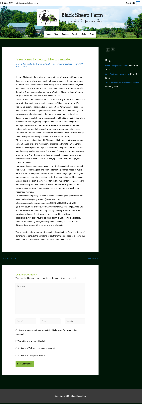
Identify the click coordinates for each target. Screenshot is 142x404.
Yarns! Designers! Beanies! (117, 64)
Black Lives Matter (41, 63)
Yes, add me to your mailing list (30, 342)
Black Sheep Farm (82, 13)
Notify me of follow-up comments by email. (37, 349)
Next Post (92, 257)
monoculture (68, 63)
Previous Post (9, 257)
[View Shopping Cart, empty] (133, 2)
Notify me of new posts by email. (32, 356)
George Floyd (56, 63)
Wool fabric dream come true (118, 73)
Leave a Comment (24, 63)
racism (78, 63)
